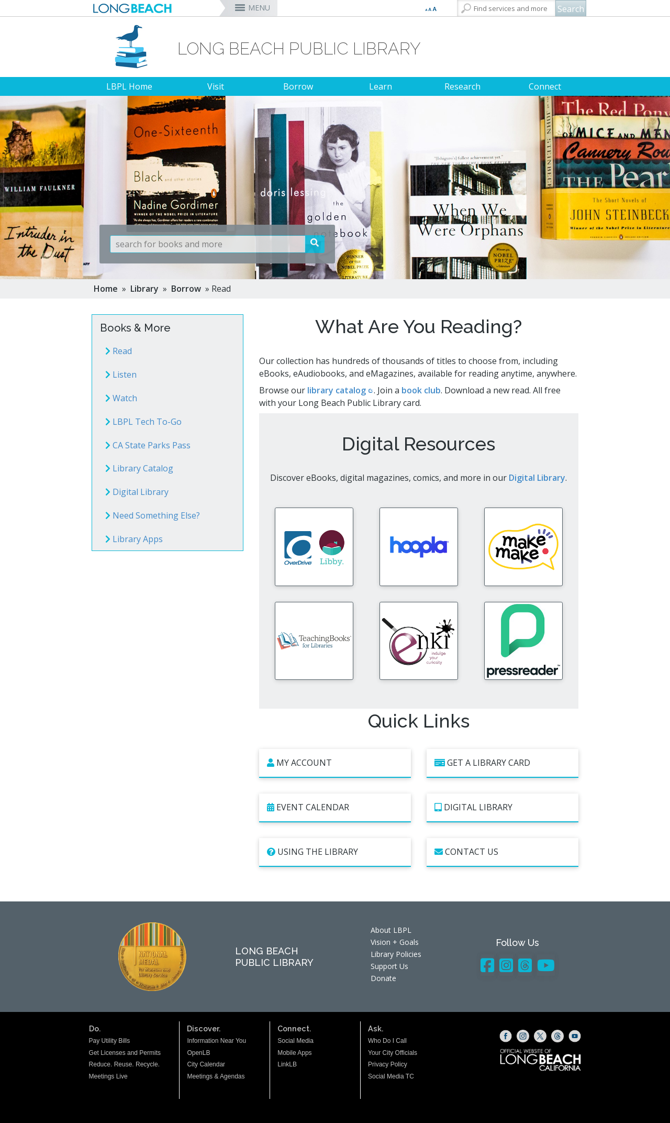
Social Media (295, 1054)
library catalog (336, 390)
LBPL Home (129, 86)
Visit (215, 86)
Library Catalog (139, 468)
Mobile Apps (294, 1065)
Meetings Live (108, 1089)
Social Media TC (391, 1089)
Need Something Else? (152, 515)
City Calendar (206, 1077)
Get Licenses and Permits (125, 1065)
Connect (545, 86)
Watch (121, 398)
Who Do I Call (387, 1054)
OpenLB (198, 1065)
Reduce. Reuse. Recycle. (124, 1077)
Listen (121, 374)
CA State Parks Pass (148, 445)
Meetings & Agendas (215, 1089)
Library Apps (134, 539)
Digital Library (137, 492)
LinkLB (287, 1077)
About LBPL (391, 943)
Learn (380, 86)
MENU (259, 8)
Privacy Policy (387, 1077)
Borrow (298, 86)
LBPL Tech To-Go (143, 421)
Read (118, 351)
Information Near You (216, 1054)
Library (144, 288)
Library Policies (396, 967)
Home (106, 288)
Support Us (389, 979)
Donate (383, 991)
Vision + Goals (395, 955)
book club (421, 390)
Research (462, 86)
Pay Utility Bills (109, 1054)
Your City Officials (392, 1065)
